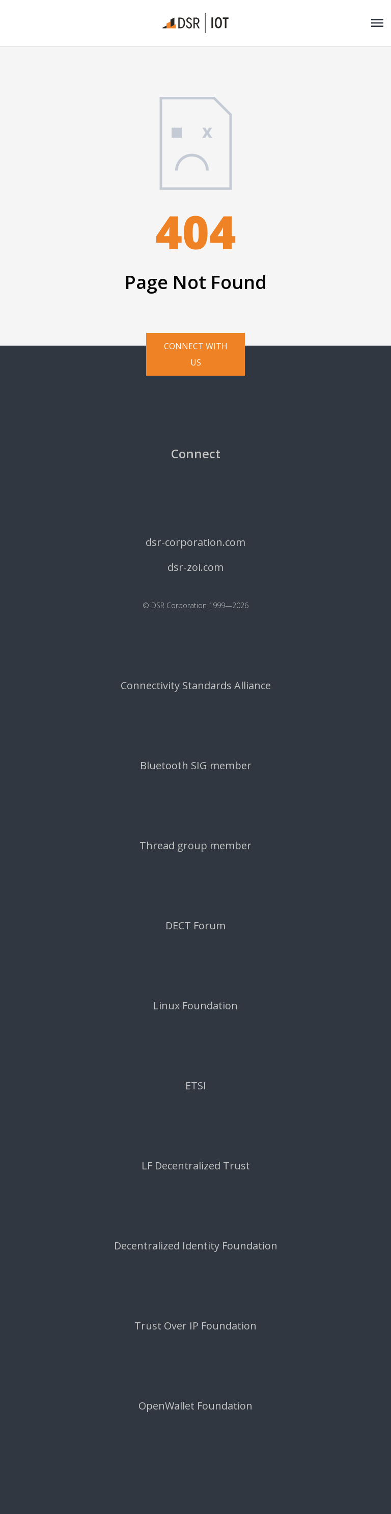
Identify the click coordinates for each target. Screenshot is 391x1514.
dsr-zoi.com (195, 567)
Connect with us (196, 354)
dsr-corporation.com (195, 542)
